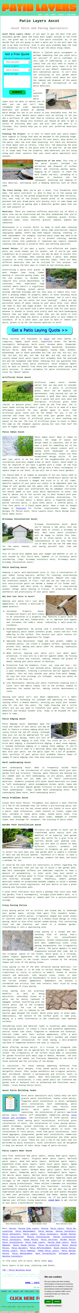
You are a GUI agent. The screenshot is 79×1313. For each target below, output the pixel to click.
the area (25, 142)
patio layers (32, 358)
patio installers (39, 364)
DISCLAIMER (71, 15)
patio (36, 99)
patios (56, 72)
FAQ (22, 1291)
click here (54, 1200)
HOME (40, 15)
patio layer (58, 66)
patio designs (25, 1069)
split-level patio (42, 503)
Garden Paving (68, 1234)
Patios (12, 1229)
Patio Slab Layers (35, 1242)
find (10, 1156)
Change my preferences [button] (53, 1306)
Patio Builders (19, 1248)
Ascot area (8, 121)
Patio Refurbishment (40, 1248)
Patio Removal (27, 1251)
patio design (9, 113)
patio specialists (49, 492)
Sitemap (3, 1291)
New (10, 1291)
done (16, 45)
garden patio (69, 75)
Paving (44, 1229)
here (50, 1261)
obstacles (72, 142)
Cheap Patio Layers (48, 1251)
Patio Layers (57, 1229)
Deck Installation (46, 1253)
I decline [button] (57, 1301)
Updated (15, 1291)
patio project (49, 164)
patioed (13, 148)
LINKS (46, 15)
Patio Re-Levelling (48, 1245)
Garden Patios (68, 1240)
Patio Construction (13, 1237)
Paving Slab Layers (28, 1229)
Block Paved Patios (24, 1245)
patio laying (9, 1184)
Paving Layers (9, 1251)
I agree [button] (48, 1301)
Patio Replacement (25, 1231)
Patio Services (49, 1240)
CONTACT (61, 15)
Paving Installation (38, 1237)
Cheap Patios (31, 1240)
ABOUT (53, 15)
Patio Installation (12, 1242)
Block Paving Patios (65, 1248)
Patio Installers (11, 1234)
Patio (5, 339)
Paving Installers (66, 1231)
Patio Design (45, 1231)
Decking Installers (12, 1256)
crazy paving (29, 986)
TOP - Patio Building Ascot (16, 1270)
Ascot (47, 339)
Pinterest (21, 508)
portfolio (15, 118)
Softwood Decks (67, 1253)
